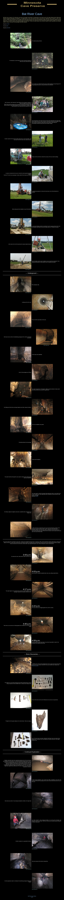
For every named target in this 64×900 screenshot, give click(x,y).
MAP (7, 25)
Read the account (35, 665)
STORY (36, 496)
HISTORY (8, 27)
